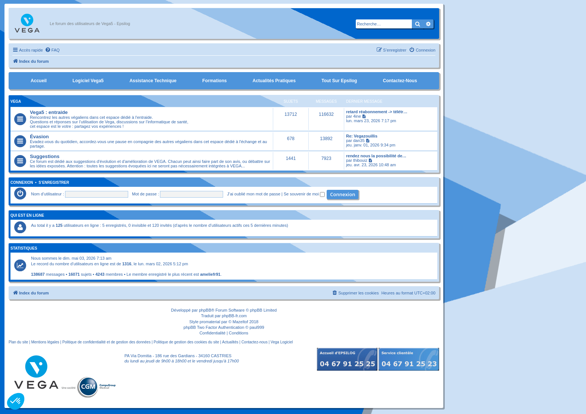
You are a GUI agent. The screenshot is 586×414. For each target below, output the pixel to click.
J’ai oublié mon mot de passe (253, 194)
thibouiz (360, 160)
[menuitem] (52, 50)
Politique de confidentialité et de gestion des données (106, 342)
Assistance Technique (152, 80)
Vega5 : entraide (49, 112)
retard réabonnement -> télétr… (376, 111)
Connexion (21, 183)
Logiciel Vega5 (88, 80)
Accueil (39, 80)
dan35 (359, 140)
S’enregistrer (53, 183)
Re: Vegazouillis (361, 136)
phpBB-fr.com (234, 315)
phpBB (205, 310)
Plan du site (18, 342)
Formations (214, 80)
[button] (16, 401)
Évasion (39, 136)
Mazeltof (240, 321)
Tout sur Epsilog (339, 80)
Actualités (230, 342)
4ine (357, 116)
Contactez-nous (400, 80)
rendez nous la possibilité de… (376, 156)
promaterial (210, 321)
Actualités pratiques (274, 80)
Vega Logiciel (282, 342)
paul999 (257, 327)
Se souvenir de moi (304, 194)
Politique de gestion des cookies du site (186, 342)
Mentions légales (45, 342)
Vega (15, 101)
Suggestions (44, 156)
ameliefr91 (210, 274)
